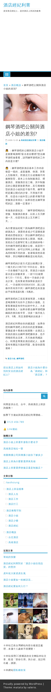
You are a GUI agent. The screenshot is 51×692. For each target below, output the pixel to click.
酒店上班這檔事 (15, 489)
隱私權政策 (19, 670)
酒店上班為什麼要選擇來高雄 (19, 461)
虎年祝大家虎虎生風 (14, 573)
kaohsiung (12, 482)
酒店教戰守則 (13, 510)
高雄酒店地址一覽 (13, 448)
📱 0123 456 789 (13, 422)
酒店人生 (13, 494)
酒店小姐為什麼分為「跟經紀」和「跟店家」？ (38, 371)
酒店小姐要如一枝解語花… (18, 579)
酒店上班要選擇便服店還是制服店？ (23, 467)
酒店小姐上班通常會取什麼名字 (20, 442)
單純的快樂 (9, 557)
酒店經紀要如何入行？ (15, 586)
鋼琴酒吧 (20, 358)
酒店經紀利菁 (16, 5)
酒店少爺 (13, 520)
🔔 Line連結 (10, 429)
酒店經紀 (13, 525)
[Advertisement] (25, 44)
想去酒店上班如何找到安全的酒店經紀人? (13, 371)
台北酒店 (13, 537)
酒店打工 (13, 504)
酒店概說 (16, 85)
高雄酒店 (13, 542)
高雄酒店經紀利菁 (28, 140)
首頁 (5, 85)
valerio (31, 687)
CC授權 (20, 655)
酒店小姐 (11, 358)
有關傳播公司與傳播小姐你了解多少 (23, 454)
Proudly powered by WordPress (22, 683)
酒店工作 (13, 498)
